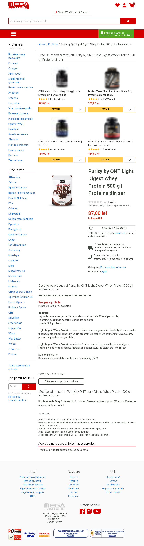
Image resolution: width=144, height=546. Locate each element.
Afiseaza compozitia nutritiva (61, 381)
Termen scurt (16, 160)
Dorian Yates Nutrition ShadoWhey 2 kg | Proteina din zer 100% (110, 93)
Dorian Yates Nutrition (20, 218)
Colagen (13, 68)
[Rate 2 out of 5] (42, 99)
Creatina (13, 98)
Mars (11, 265)
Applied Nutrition (17, 187)
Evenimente (74, 496)
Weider (12, 344)
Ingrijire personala (18, 144)
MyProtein (14, 281)
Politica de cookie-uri (33, 485)
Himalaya (13, 255)
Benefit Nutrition (17, 198)
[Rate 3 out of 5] (44, 99)
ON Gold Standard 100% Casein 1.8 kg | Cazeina (60, 143)
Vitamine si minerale (19, 108)
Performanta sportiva (20, 87)
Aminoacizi (14, 73)
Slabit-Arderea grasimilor (16, 80)
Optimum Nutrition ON (20, 297)
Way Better (14, 338)
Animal (12, 182)
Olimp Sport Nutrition (20, 291)
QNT (10, 312)
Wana (11, 333)
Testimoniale (113, 485)
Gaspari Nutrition (17, 234)
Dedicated (14, 213)
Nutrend (12, 286)
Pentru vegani (16, 150)
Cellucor (13, 208)
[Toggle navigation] (13, 34)
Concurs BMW (113, 492)
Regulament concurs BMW (33, 488)
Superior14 (14, 328)
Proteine (13, 63)
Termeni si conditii (32, 481)
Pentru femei (15, 124)
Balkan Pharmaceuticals (21, 192)
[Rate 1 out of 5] (39, 99)
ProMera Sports (17, 307)
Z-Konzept (14, 349)
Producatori (73, 488)
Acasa (42, 44)
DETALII (56, 109)
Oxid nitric (14, 103)
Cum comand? (113, 477)
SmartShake (15, 323)
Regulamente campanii (32, 492)
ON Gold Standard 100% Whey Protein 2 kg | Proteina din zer (110, 143)
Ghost (11, 239)
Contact (113, 481)
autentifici (120, 233)
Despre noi (74, 485)
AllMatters (14, 177)
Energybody (15, 229)
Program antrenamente (113, 488)
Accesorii (13, 92)
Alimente (13, 139)
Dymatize (13, 224)
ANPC (32, 496)
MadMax (13, 260)
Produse (74, 481)
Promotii (74, 477)
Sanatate (13, 129)
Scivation (13, 317)
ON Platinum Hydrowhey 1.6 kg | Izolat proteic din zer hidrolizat (59, 93)
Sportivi (73, 492)
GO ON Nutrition (17, 245)
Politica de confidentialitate (33, 477)
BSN (10, 203)
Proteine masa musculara (16, 56)
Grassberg (14, 250)
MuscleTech (15, 276)
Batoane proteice (18, 113)
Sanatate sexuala (18, 134)
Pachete (13, 155)
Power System (16, 302)
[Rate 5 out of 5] (48, 99)
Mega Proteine (16, 271)
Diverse (12, 354)
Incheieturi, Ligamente (20, 118)
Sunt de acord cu (19, 396)
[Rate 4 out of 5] (46, 99)
